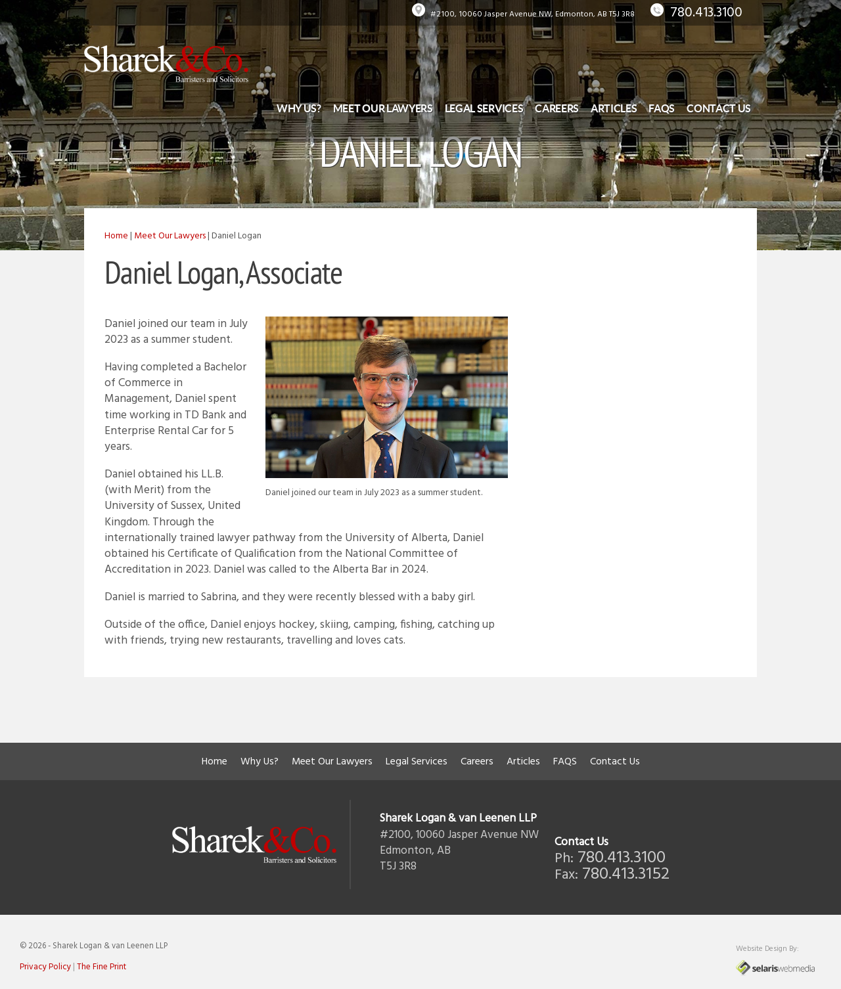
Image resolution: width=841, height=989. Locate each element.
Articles (614, 108)
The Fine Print (101, 967)
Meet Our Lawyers (383, 108)
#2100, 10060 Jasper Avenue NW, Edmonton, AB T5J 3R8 (532, 14)
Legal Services (484, 108)
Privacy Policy (45, 967)
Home (116, 236)
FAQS (661, 108)
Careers (557, 108)
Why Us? (299, 108)
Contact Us (719, 108)
